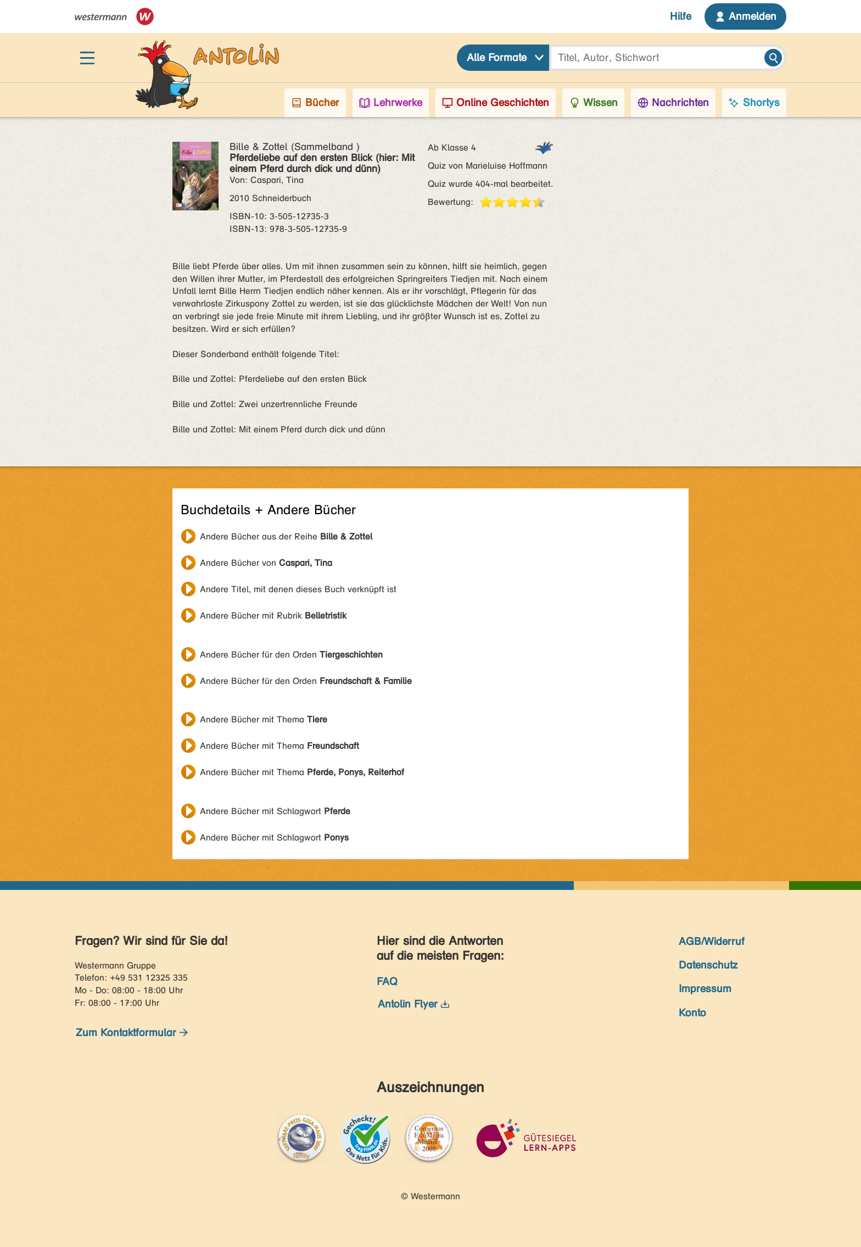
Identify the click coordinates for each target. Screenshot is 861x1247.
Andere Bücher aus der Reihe (286, 536)
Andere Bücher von (266, 563)
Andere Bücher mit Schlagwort (275, 811)
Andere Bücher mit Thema (263, 719)
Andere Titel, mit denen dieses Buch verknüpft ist (298, 589)
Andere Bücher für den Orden (291, 654)
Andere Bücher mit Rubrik (273, 615)
